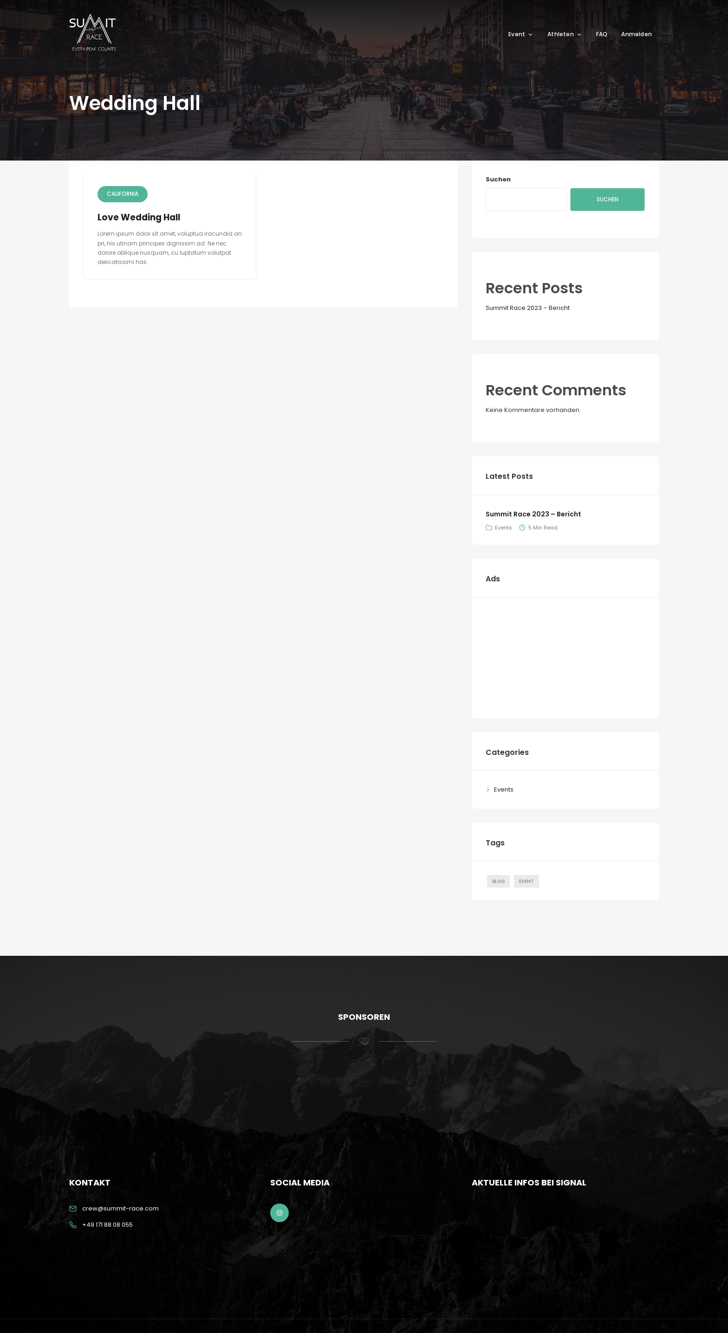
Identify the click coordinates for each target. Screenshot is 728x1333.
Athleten (564, 34)
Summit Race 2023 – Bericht (528, 307)
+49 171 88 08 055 (107, 1224)
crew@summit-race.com (120, 1208)
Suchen (498, 179)
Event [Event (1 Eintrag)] (526, 881)
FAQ (602, 34)
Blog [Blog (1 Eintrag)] (498, 881)
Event (520, 34)
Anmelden (636, 34)
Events (503, 527)
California (122, 194)
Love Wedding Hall (140, 217)
